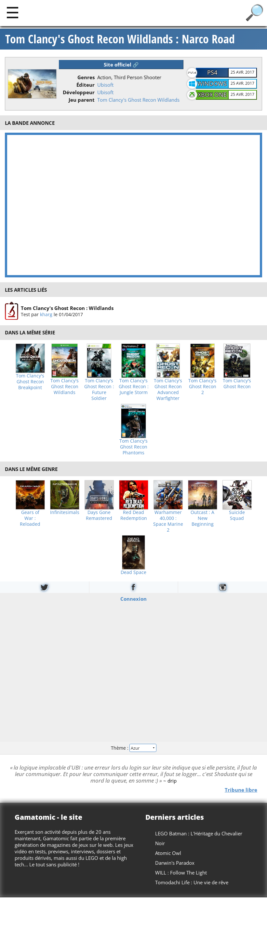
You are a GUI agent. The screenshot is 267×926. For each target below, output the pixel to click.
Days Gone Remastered (99, 515)
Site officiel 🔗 (121, 64)
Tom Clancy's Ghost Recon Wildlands (138, 99)
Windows (212, 83)
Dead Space (133, 572)
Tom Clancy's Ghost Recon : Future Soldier (99, 389)
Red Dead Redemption (133, 515)
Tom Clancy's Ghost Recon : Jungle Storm (134, 386)
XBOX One (212, 94)
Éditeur (85, 84)
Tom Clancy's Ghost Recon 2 (202, 386)
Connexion (133, 598)
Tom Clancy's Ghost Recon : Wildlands (67, 308)
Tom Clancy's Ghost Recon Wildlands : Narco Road (120, 39)
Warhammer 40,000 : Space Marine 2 (168, 521)
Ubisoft (105, 84)
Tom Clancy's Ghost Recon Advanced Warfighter (168, 389)
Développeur (79, 92)
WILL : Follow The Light (181, 872)
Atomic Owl (168, 853)
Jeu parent (82, 99)
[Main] (12, 12)
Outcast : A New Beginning (202, 518)
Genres (86, 77)
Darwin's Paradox (174, 863)
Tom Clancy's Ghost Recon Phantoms (133, 447)
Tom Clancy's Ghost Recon (237, 384)
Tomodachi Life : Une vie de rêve (191, 882)
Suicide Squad (237, 515)
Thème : (133, 748)
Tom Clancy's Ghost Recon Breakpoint (30, 381)
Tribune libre (241, 789)
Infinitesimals (64, 512)
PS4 (212, 72)
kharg (46, 314)
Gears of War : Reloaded (30, 518)
